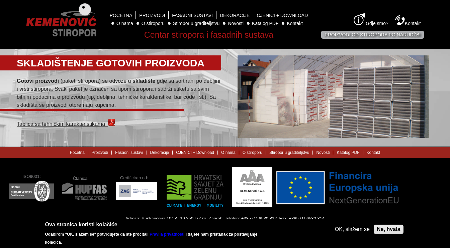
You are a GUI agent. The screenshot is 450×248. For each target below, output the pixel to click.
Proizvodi (152, 15)
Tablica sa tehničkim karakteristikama (66, 124)
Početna (121, 15)
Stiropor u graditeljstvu (196, 23)
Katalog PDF (265, 23)
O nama (124, 23)
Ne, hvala (388, 231)
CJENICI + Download (282, 15)
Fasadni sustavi (192, 15)
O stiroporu (153, 23)
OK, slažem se (352, 231)
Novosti (236, 23)
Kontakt (294, 23)
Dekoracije (235, 15)
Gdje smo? (377, 23)
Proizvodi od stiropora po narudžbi (373, 34)
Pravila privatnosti (167, 236)
